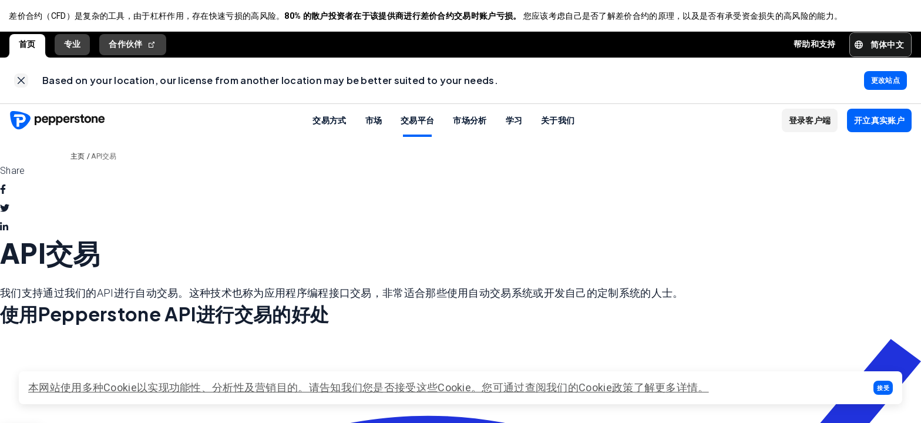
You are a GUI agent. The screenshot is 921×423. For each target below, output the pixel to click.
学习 (514, 122)
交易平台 (417, 122)
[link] (21, 82)
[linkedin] (4, 229)
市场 (373, 122)
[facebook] (3, 192)
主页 (77, 159)
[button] (883, 388)
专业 (72, 45)
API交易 (104, 159)
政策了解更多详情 (655, 387)
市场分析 (469, 122)
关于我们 (557, 122)
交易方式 (329, 122)
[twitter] (4, 211)
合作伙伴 (133, 46)
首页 (27, 45)
